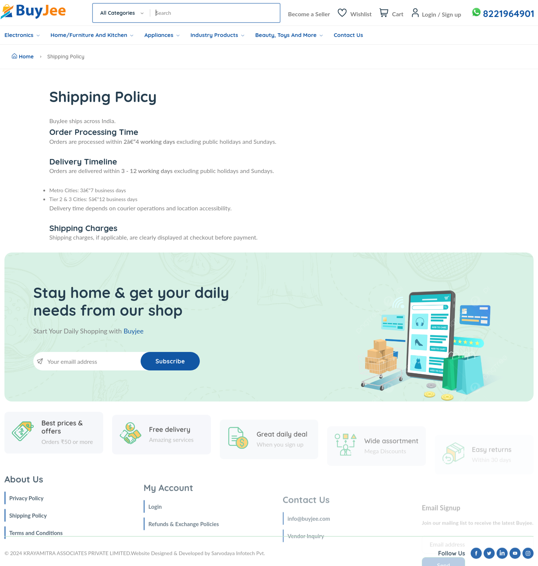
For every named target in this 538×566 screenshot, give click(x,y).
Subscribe (170, 361)
